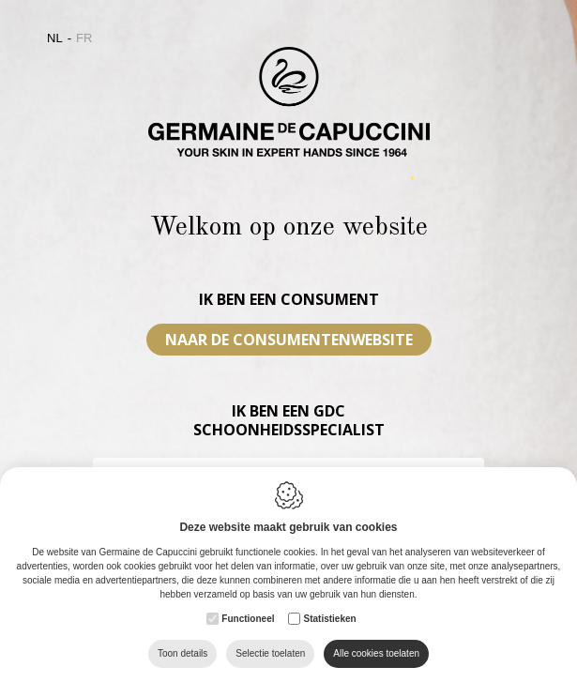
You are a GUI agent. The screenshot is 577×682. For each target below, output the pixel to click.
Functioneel (247, 619)
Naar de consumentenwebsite (289, 339)
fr (84, 38)
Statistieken (329, 619)
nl (55, 38)
